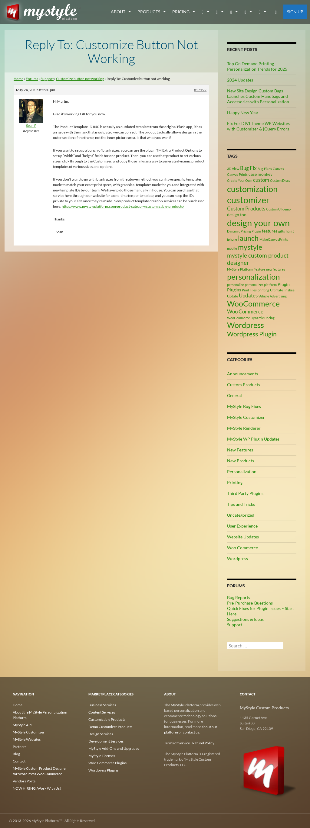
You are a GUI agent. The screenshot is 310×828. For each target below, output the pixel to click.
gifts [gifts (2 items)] (281, 231)
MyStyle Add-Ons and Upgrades (113, 748)
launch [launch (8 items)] (248, 238)
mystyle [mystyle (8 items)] (250, 247)
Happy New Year (243, 112)
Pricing (181, 11)
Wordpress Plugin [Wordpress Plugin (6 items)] (252, 334)
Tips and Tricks (241, 504)
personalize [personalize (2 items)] (235, 285)
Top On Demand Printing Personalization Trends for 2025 (257, 66)
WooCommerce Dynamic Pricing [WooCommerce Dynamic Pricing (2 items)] (251, 318)
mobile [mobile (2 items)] (232, 248)
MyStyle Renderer (244, 428)
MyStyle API (22, 725)
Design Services (100, 734)
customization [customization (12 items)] (252, 189)
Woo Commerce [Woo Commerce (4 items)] (245, 312)
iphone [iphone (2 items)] (232, 239)
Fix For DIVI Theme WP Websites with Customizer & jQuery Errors (258, 126)
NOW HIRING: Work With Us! (37, 788)
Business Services (102, 705)
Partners (19, 746)
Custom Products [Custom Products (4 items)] (246, 209)
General (234, 395)
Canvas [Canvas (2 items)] (278, 169)
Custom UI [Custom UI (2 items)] (274, 209)
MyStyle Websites (27, 739)
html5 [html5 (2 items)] (290, 231)
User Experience (242, 525)
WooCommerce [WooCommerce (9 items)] (253, 303)
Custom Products (243, 384)
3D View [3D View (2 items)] (233, 169)
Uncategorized (240, 515)
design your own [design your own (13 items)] (258, 223)
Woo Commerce (242, 547)
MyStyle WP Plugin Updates (253, 438)
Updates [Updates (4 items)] (248, 296)
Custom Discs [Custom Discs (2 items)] (280, 180)
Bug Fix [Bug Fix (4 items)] (248, 168)
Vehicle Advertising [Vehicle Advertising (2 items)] (273, 296)
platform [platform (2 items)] (270, 285)
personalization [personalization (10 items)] (253, 276)
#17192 (200, 90)
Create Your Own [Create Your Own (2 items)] (239, 180)
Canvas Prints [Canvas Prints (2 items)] (237, 174)
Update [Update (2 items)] (232, 296)
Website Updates (243, 536)
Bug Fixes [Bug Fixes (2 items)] (265, 169)
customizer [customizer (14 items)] (248, 199)
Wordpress (237, 558)
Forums (32, 78)
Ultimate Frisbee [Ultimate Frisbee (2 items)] (282, 290)
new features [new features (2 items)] (275, 269)
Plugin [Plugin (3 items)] (284, 284)
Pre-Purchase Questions (250, 602)
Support (47, 78)
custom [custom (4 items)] (261, 180)
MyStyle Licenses (101, 755)
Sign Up (295, 11)
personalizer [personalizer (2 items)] (254, 285)
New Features (240, 449)
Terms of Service (177, 743)
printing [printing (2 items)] (263, 290)
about (118, 11)
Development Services (106, 741)
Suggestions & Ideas (245, 619)
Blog (16, 754)
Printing (234, 482)
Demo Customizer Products (110, 726)
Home (18, 78)
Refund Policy (203, 743)
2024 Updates (240, 79)
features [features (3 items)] (269, 230)
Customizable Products (106, 719)
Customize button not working (80, 78)
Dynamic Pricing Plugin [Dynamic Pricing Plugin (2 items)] (244, 231)
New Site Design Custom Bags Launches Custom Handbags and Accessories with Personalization (258, 96)
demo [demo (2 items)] (286, 209)
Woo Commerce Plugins (107, 763)
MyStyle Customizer (246, 417)
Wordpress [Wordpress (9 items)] (245, 325)
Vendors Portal (24, 781)
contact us (191, 732)
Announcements (242, 373)
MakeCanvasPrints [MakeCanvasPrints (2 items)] (273, 239)
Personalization (241, 471)
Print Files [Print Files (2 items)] (249, 290)
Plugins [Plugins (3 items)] (234, 289)
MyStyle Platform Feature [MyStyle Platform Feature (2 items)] (246, 269)
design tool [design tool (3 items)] (237, 214)
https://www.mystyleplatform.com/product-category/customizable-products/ (123, 206)
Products (148, 11)
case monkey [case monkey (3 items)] (260, 174)
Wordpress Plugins (103, 770)
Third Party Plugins (245, 493)
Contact (19, 761)
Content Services (101, 712)
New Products (240, 460)
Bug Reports (238, 597)
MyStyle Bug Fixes (244, 406)
